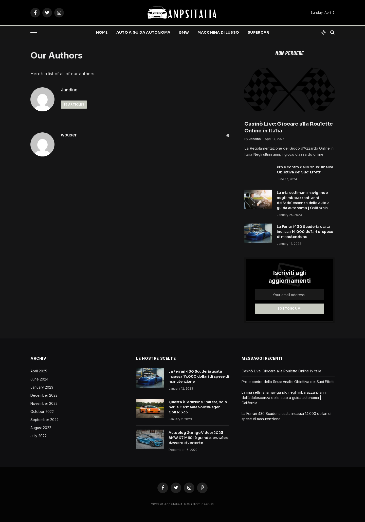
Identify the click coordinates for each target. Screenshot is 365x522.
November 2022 (44, 403)
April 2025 (38, 371)
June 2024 (39, 379)
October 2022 (42, 411)
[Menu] (33, 32)
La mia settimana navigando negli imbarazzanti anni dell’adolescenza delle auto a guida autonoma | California (303, 200)
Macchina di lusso (218, 32)
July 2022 (38, 436)
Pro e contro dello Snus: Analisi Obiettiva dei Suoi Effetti (305, 169)
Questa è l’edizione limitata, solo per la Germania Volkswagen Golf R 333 (198, 407)
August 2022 (40, 428)
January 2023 (41, 387)
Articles (74, 104)
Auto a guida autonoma (143, 32)
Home (102, 32)
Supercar (258, 32)
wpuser (69, 134)
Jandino (69, 89)
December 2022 (44, 395)
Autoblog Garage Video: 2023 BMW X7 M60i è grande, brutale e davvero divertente (199, 437)
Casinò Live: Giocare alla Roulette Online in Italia (288, 127)
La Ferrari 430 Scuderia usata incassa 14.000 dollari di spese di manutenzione (305, 231)
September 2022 (44, 419)
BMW (184, 32)
